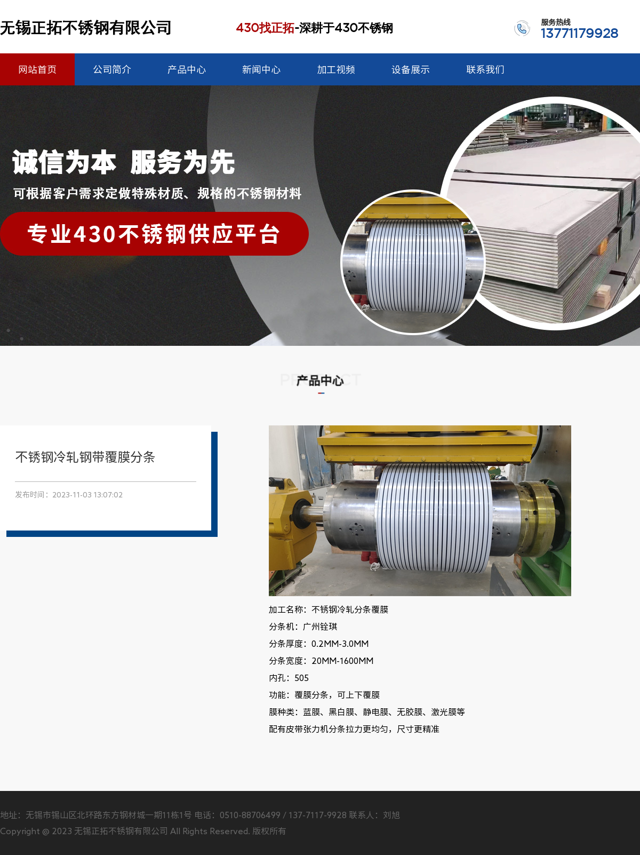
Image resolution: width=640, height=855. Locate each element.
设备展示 (410, 69)
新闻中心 (261, 69)
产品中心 (186, 69)
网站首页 (37, 69)
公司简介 (112, 69)
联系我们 (485, 69)
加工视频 (336, 69)
